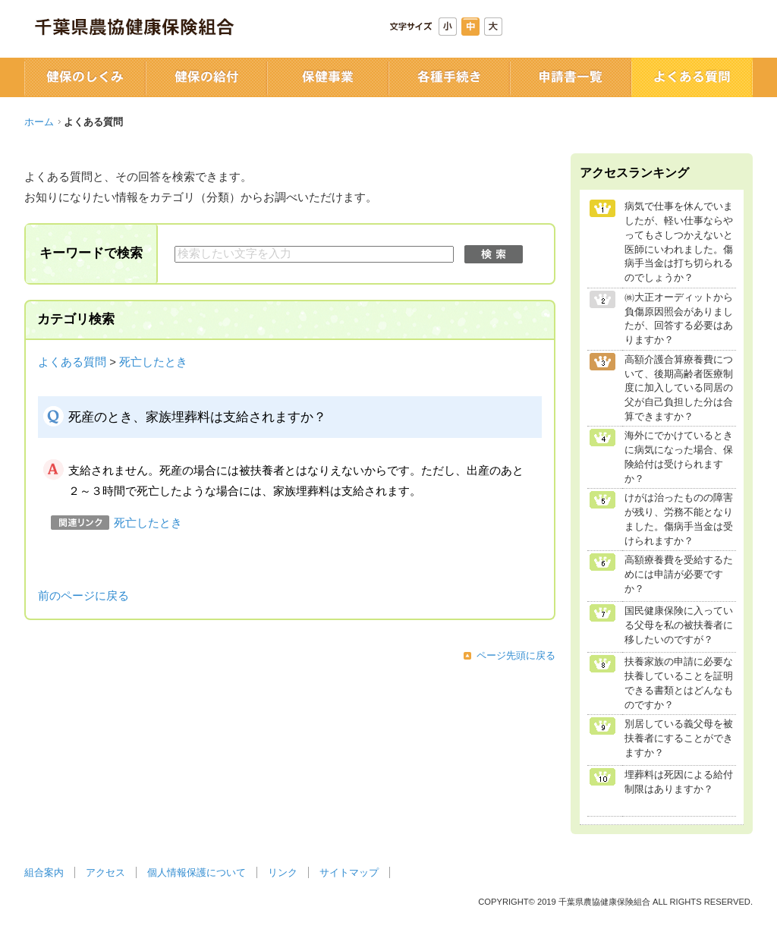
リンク (282, 872)
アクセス (105, 872)
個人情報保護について (196, 872)
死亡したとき (153, 362)
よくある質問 (72, 362)
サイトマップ (349, 872)
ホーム (39, 122)
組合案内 (44, 872)
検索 (493, 254)
